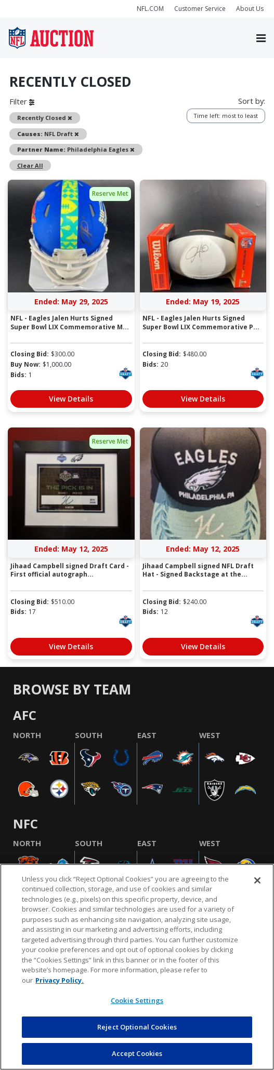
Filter (21, 101)
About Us (250, 8)
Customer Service (200, 8)
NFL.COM (150, 8)
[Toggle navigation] (261, 38)
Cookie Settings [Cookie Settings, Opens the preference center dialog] (137, 1000)
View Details (71, 399)
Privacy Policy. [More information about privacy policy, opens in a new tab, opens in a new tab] (59, 980)
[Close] (257, 880)
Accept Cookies (137, 1053)
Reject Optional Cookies (137, 1027)
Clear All (30, 165)
